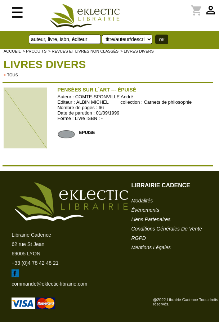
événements (145, 210)
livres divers (45, 64)
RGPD (138, 238)
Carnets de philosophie (168, 102)
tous (12, 75)
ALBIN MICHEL (92, 102)
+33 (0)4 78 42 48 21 (35, 263)
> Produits (34, 51)
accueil (12, 51)
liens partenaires (150, 219)
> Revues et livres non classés (83, 51)
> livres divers (137, 51)
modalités (142, 201)
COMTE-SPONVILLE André (104, 96)
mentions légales (151, 247)
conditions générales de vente (166, 229)
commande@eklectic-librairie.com (49, 284)
